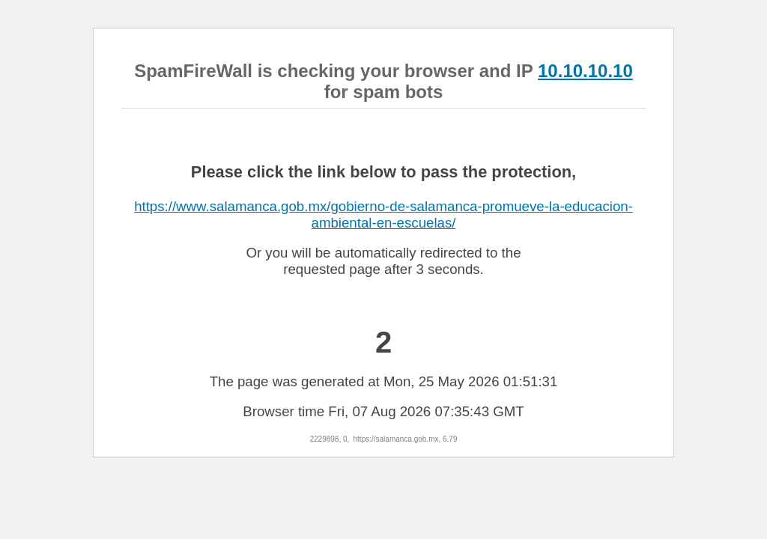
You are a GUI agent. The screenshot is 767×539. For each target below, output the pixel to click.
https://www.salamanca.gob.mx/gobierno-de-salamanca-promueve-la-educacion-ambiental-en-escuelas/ (383, 214)
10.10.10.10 (585, 71)
